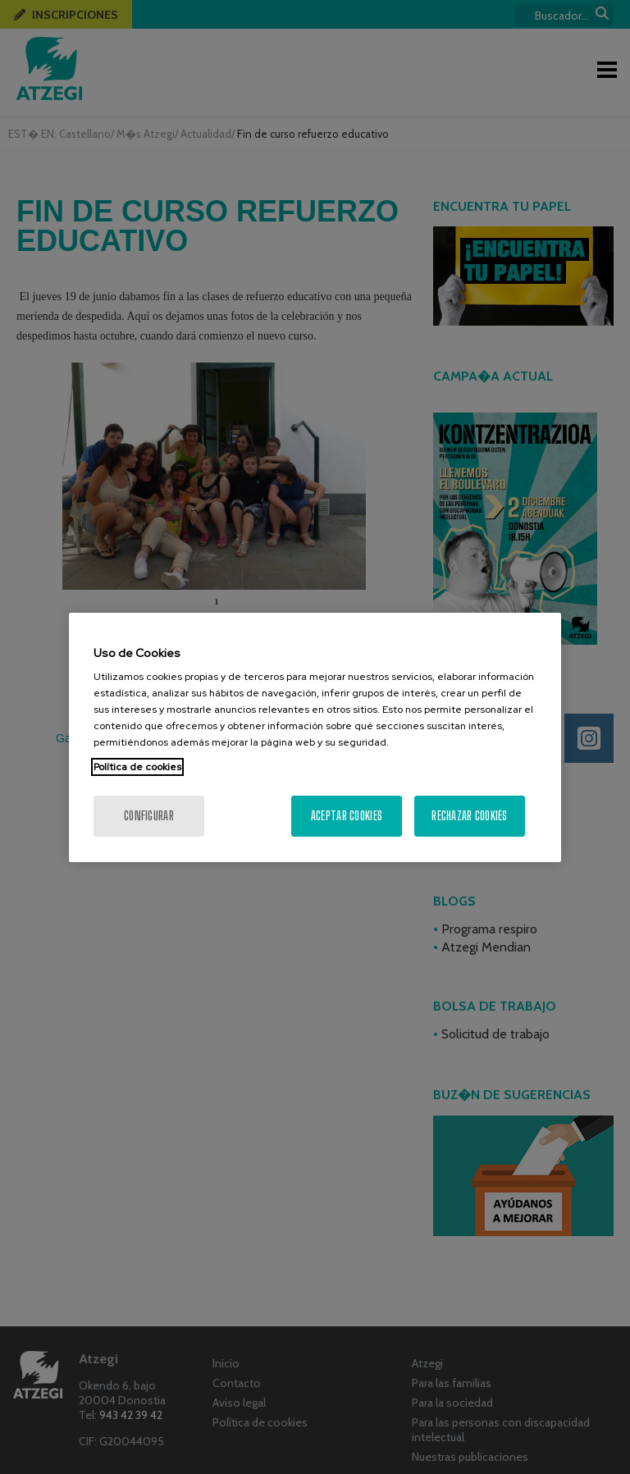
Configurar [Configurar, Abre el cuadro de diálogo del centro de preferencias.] (149, 816)
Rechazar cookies (469, 816)
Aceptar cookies (346, 816)
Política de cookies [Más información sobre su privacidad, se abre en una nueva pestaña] (137, 767)
